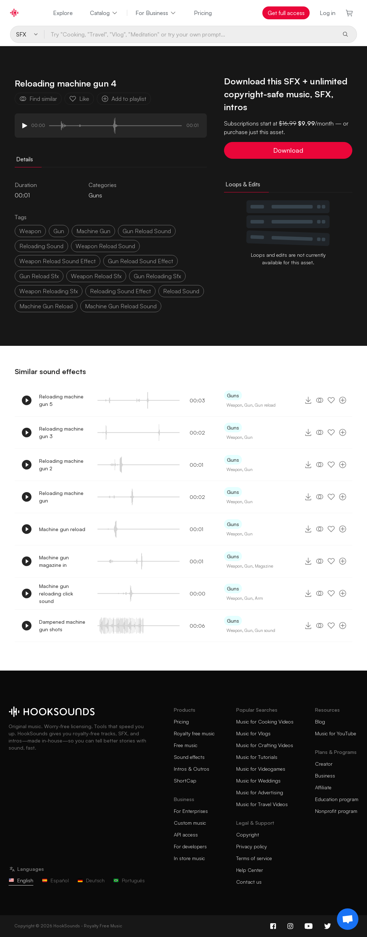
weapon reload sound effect (57, 261)
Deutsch (91, 880)
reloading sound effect (120, 291)
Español (55, 880)
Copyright (247, 834)
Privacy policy (251, 846)
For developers (190, 846)
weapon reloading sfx (48, 291)
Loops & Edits (242, 184)
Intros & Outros (191, 769)
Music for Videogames (260, 769)
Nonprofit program (336, 811)
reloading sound (41, 246)
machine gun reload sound (121, 306)
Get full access (286, 12)
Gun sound (265, 630)
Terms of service (254, 858)
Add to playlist (123, 98)
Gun (248, 405)
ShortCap (185, 780)
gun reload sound (147, 231)
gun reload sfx (39, 276)
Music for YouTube (335, 733)
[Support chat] (347, 919)
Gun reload (265, 405)
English (21, 880)
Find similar (38, 98)
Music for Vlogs (253, 733)
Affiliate (323, 787)
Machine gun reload (62, 529)
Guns (95, 195)
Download (288, 150)
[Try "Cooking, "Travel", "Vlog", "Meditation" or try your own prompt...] (190, 34)
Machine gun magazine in (54, 561)
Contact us (249, 882)
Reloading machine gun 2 (61, 464)
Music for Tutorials (256, 757)
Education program (336, 799)
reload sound (181, 291)
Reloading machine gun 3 (61, 432)
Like (79, 98)
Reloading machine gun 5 (61, 400)
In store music (189, 858)
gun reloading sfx (157, 276)
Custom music (190, 823)
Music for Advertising (259, 792)
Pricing (203, 12)
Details (24, 159)
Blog (320, 721)
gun (58, 231)
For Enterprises (191, 811)
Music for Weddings (258, 780)
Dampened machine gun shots (62, 625)
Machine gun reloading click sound (56, 593)
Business (325, 775)
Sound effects (189, 757)
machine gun (93, 231)
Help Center (249, 870)
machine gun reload (46, 306)
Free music (185, 745)
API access (186, 834)
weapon (30, 231)
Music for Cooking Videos (265, 721)
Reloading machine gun (61, 497)
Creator (324, 764)
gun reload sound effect (140, 261)
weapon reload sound (105, 246)
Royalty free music (194, 733)
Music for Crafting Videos (264, 745)
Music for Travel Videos (262, 804)
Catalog (104, 12)
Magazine (264, 566)
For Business (156, 12)
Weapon (234, 405)
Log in (327, 12)
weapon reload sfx (96, 276)
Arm (259, 598)
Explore (63, 12)
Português (129, 880)
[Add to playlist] (343, 400)
